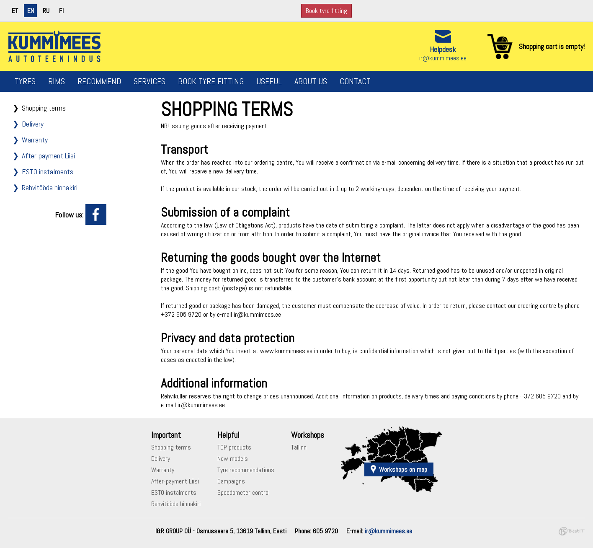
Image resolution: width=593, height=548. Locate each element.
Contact (355, 81)
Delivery (33, 124)
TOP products (234, 447)
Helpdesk (443, 49)
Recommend (99, 81)
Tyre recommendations (245, 469)
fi (61, 10)
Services (149, 81)
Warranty (35, 140)
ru (46, 10)
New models (232, 458)
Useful (269, 81)
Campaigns (231, 481)
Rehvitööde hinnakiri (49, 187)
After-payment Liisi (48, 155)
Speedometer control (243, 492)
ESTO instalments (47, 171)
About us (310, 81)
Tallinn (299, 447)
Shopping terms (44, 108)
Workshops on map (403, 469)
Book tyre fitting (326, 10)
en (30, 10)
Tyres (25, 81)
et (15, 10)
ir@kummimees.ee (443, 58)
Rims (56, 81)
